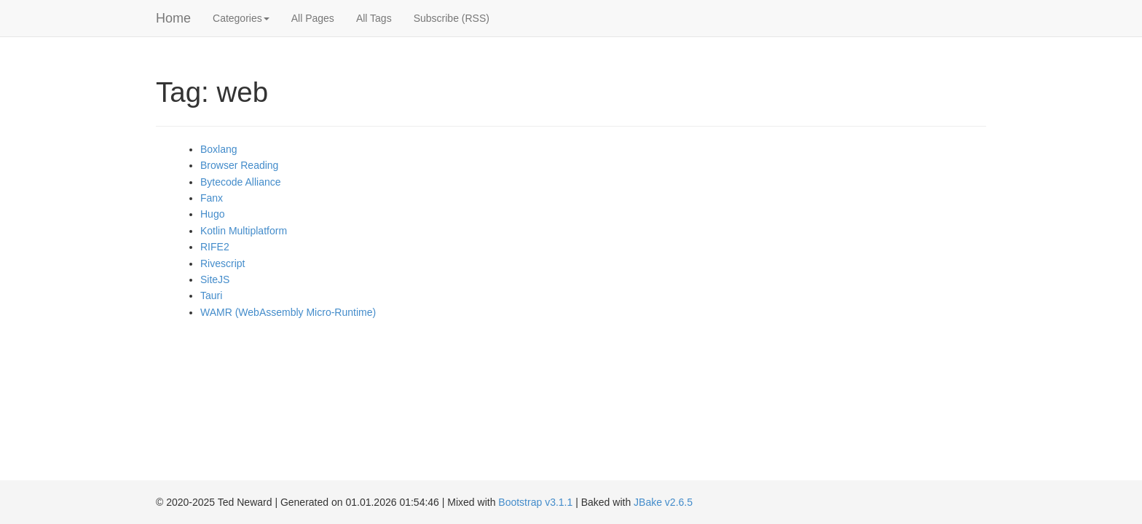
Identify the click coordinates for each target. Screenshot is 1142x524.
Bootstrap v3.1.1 (535, 502)
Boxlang (218, 149)
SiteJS (214, 279)
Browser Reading (239, 165)
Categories (241, 18)
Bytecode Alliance (240, 182)
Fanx (211, 198)
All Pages (312, 18)
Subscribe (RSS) (451, 18)
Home (173, 18)
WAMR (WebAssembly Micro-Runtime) (288, 312)
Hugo (212, 214)
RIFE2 (214, 247)
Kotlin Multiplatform (243, 231)
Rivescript (222, 263)
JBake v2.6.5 (663, 502)
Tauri (211, 295)
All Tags (374, 18)
